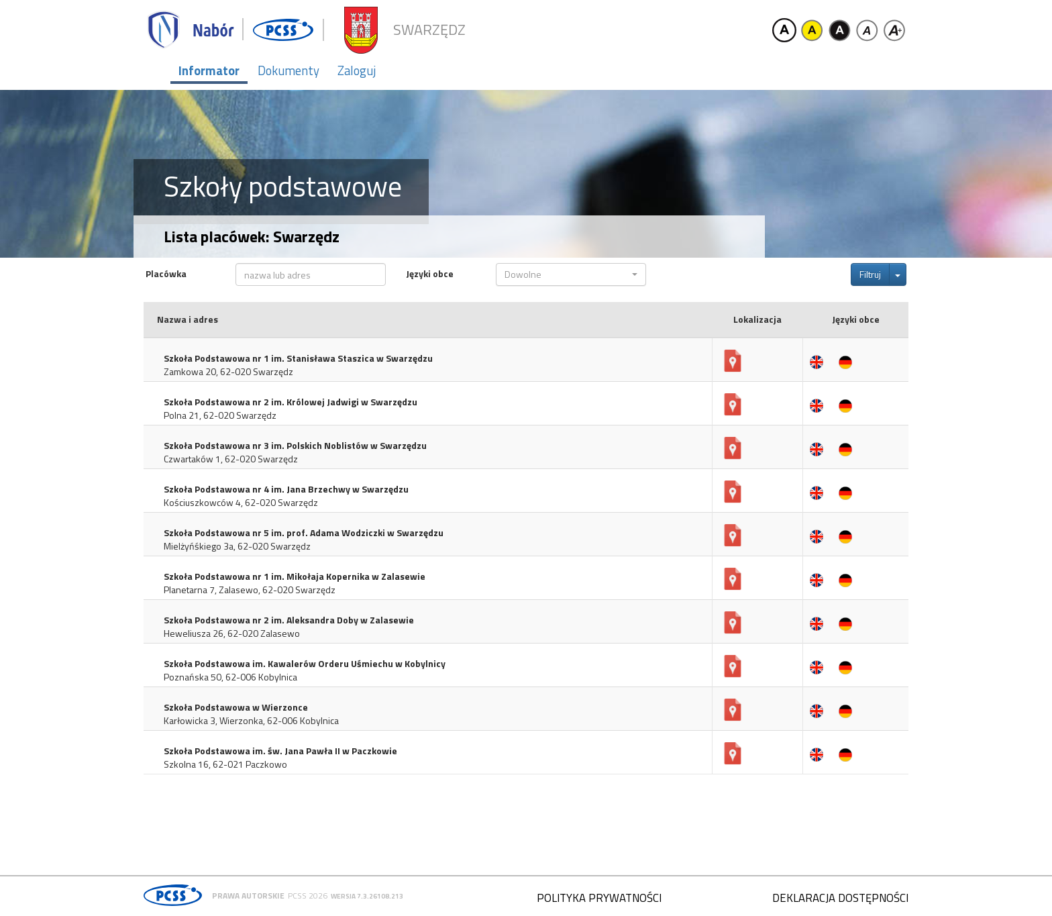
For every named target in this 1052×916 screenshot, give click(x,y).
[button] (571, 274)
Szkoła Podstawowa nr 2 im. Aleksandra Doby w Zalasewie (289, 620)
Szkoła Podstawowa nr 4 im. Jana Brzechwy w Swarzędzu (286, 489)
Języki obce (430, 274)
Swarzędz (429, 29)
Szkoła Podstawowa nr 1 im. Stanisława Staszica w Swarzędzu (298, 358)
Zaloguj (356, 70)
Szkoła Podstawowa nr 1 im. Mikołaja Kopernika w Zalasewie (294, 576)
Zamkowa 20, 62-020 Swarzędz (228, 371)
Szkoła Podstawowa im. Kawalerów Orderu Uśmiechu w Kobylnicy (304, 663)
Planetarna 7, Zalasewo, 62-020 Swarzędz (249, 590)
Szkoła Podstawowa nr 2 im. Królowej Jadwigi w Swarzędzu (290, 402)
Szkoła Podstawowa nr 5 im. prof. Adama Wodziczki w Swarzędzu (303, 533)
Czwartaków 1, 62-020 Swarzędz (231, 459)
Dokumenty (288, 70)
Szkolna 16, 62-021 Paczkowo (225, 764)
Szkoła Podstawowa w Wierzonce (236, 707)
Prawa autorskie (248, 895)
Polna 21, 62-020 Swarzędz (220, 415)
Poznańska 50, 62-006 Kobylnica (230, 677)
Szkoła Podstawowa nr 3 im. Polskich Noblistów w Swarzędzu (295, 445)
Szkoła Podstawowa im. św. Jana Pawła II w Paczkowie (280, 751)
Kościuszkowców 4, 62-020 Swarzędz (241, 502)
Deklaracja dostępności (840, 898)
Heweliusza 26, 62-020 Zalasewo (232, 633)
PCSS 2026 (307, 895)
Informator (209, 70)
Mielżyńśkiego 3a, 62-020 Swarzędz (237, 546)
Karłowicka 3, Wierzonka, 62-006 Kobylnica (251, 720)
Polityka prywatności (599, 898)
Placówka (166, 274)
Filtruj (870, 274)
